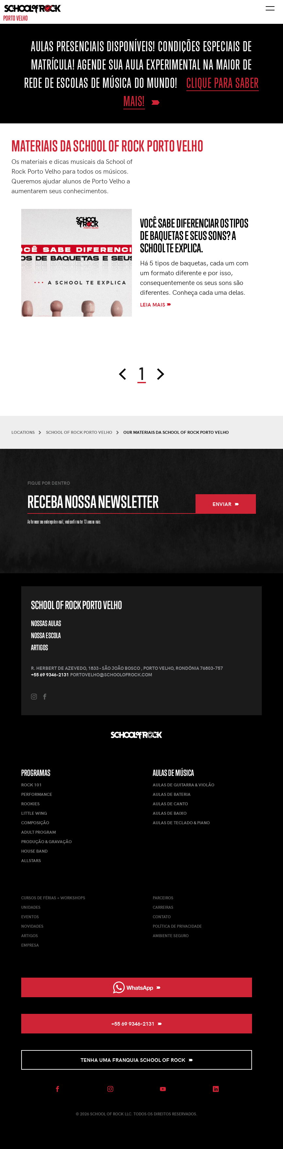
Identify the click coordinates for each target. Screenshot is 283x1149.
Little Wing (34, 813)
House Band (34, 851)
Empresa (30, 945)
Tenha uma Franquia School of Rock (137, 1059)
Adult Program (38, 832)
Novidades (32, 926)
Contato (162, 916)
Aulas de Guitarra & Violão (183, 785)
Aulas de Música (173, 773)
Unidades (30, 907)
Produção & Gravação (46, 841)
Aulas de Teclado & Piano (181, 823)
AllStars (31, 860)
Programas (35, 773)
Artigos (39, 647)
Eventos (30, 916)
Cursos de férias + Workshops (53, 897)
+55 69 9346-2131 (50, 674)
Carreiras (163, 907)
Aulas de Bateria (172, 794)
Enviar (225, 503)
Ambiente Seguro (171, 935)
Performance (36, 794)
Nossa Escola (46, 635)
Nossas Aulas (46, 623)
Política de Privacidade (177, 926)
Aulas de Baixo (170, 813)
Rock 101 (31, 785)
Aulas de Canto (170, 804)
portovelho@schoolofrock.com (111, 674)
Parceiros (163, 897)
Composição (35, 823)
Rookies (30, 804)
